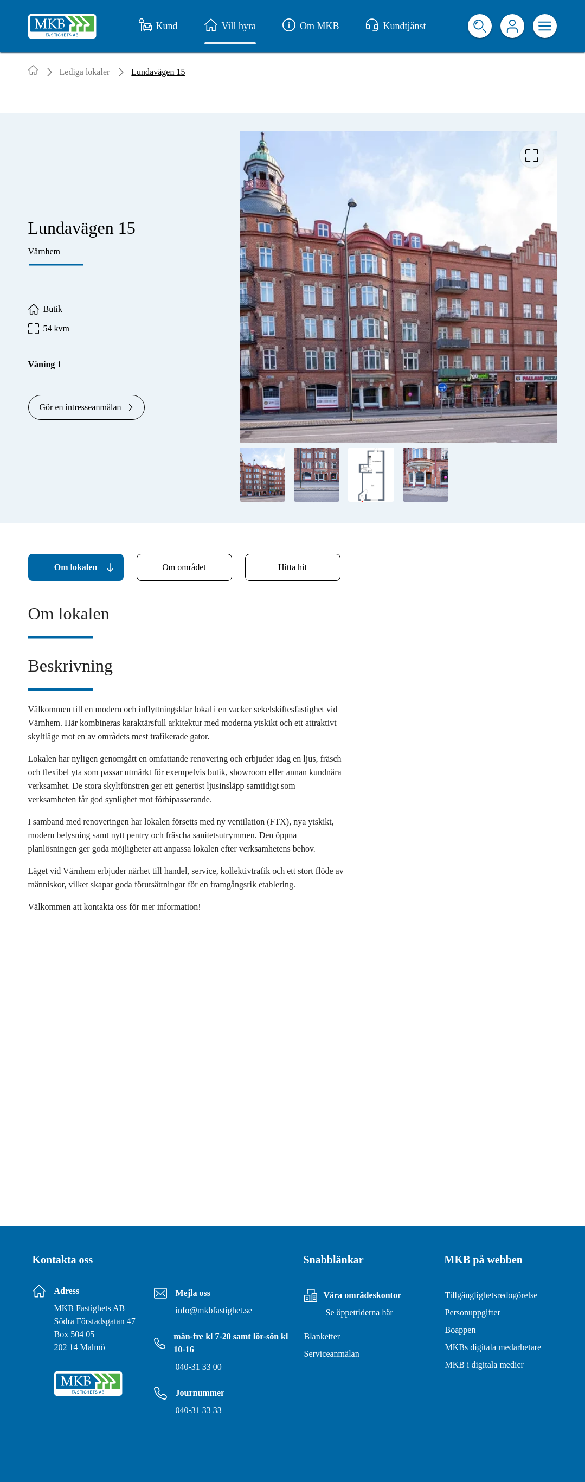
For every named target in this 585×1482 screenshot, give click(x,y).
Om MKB (310, 26)
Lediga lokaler (85, 71)
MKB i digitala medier (484, 1364)
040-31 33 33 (199, 1410)
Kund (158, 26)
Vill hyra (230, 26)
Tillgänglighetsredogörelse (491, 1295)
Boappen (460, 1329)
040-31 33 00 (199, 1366)
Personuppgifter (472, 1312)
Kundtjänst (395, 26)
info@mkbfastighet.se (214, 1310)
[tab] (76, 567)
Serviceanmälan (331, 1353)
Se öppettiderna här (359, 1312)
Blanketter (322, 1336)
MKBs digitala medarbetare (493, 1347)
